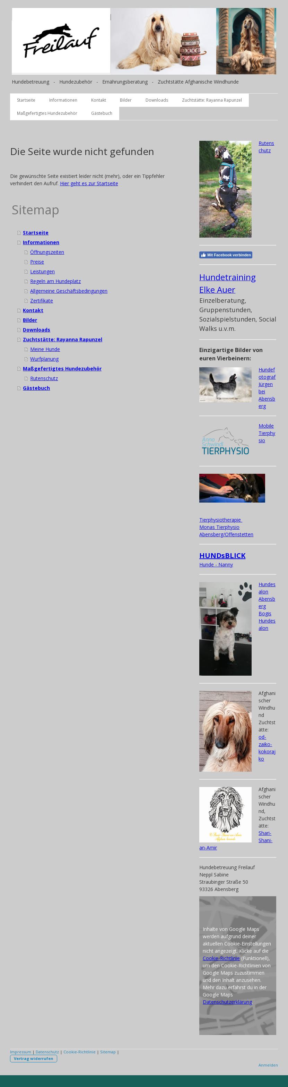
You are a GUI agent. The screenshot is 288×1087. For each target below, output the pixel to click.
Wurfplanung (44, 359)
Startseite (26, 100)
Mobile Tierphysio (267, 433)
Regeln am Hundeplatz (55, 281)
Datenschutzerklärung (227, 1002)
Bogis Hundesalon (267, 620)
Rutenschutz (44, 378)
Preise (37, 261)
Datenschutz (47, 1051)
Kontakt (98, 100)
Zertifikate (41, 300)
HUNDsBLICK (222, 555)
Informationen (63, 100)
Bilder (126, 100)
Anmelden (268, 1065)
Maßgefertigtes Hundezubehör (47, 113)
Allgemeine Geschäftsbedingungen (68, 291)
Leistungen (42, 271)
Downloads (157, 100)
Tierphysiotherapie (220, 519)
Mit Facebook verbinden (226, 255)
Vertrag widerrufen (33, 1058)
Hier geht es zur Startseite (89, 183)
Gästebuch (101, 113)
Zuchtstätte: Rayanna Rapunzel (212, 100)
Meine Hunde (45, 349)
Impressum (20, 1051)
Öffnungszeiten (47, 252)
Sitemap (108, 1051)
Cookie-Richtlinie (221, 958)
